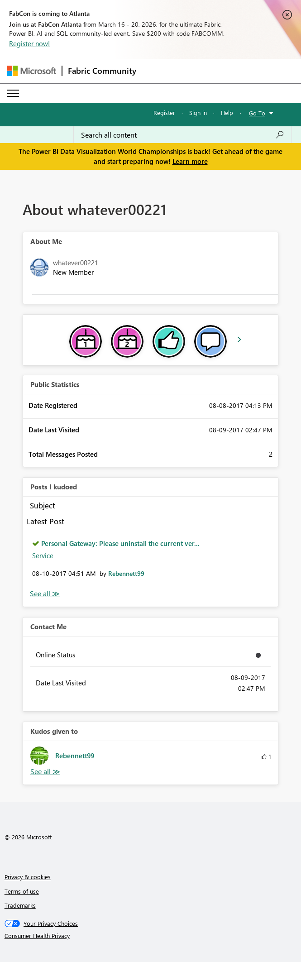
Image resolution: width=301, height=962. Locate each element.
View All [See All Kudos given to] (45, 771)
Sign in (198, 112)
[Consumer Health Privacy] (151, 935)
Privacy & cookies (28, 877)
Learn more (190, 161)
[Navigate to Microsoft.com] (31, 71)
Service (42, 555)
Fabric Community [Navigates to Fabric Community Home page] (102, 70)
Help (227, 112)
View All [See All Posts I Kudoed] (45, 594)
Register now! (29, 43)
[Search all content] (182, 135)
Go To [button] (257, 113)
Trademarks (20, 905)
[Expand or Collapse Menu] (13, 93)
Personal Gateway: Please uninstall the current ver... (120, 543)
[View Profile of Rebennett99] (126, 573)
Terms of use (22, 891)
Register (164, 112)
